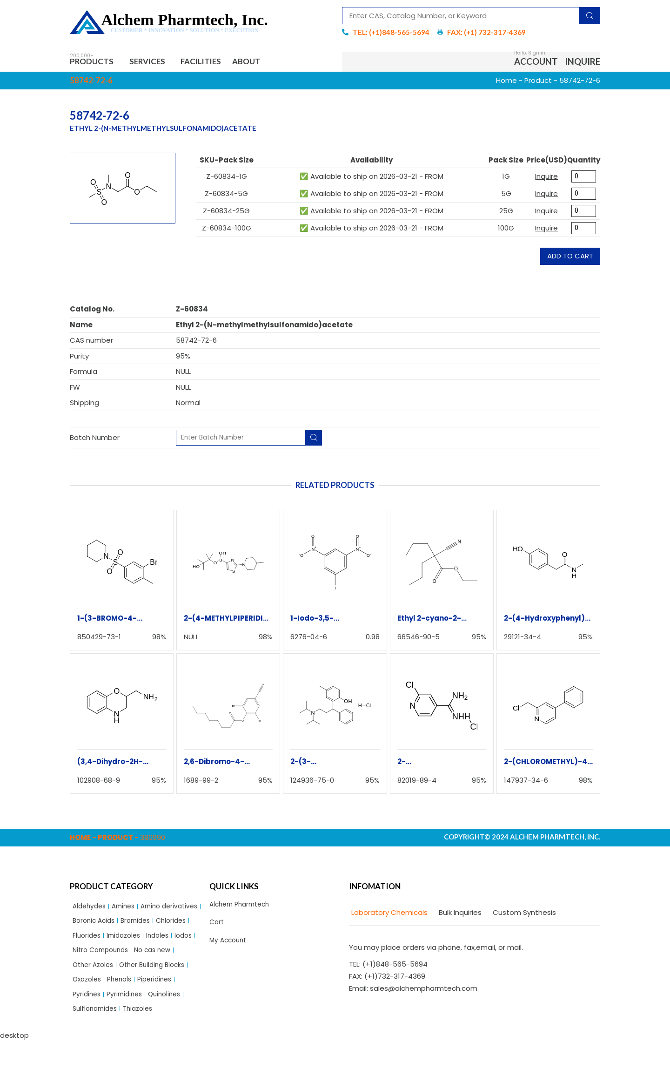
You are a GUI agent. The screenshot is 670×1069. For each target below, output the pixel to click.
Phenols (123, 1004)
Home (506, 83)
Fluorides (165, 941)
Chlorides (127, 941)
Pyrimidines (128, 1020)
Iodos (156, 956)
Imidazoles (91, 956)
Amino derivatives (103, 925)
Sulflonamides (97, 1037)
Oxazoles (88, 1004)
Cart (217, 926)
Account (536, 62)
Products (95, 62)
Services (157, 62)
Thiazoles (143, 1037)
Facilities (215, 62)
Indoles (128, 956)
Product (538, 83)
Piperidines (162, 1004)
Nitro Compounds (103, 973)
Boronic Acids (164, 925)
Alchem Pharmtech (242, 907)
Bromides (89, 941)
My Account (229, 945)
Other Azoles (95, 989)
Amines (128, 909)
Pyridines (88, 1020)
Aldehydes (91, 909)
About (267, 62)
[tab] (388, 915)
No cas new (160, 973)
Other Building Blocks (158, 989)
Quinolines (171, 1020)
